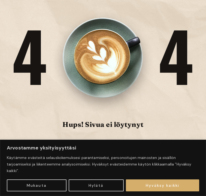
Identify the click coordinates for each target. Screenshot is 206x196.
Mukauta (37, 185)
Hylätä (96, 185)
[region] (103, 168)
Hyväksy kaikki (162, 185)
